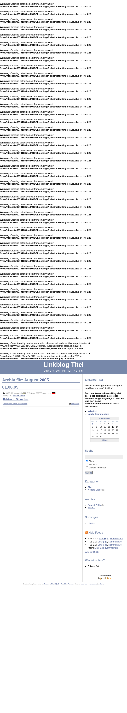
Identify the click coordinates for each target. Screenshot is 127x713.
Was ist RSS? (92, 552)
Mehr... (91, 507)
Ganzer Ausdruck (97, 467)
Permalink (74, 404)
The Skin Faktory (67, 584)
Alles (91, 461)
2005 (44, 380)
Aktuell (104, 440)
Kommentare (116, 538)
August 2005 (104, 418)
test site (101, 584)
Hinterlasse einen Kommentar (15, 404)
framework (93, 584)
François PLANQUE (51, 584)
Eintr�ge (103, 538)
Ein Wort (93, 464)
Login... (91, 523)
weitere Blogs (19, 395)
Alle (89, 487)
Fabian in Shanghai (15, 399)
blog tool (84, 584)
